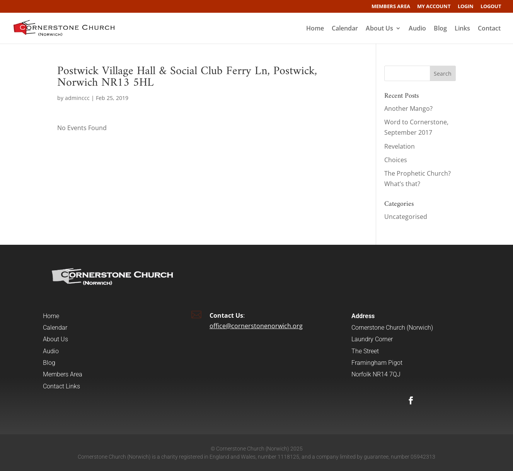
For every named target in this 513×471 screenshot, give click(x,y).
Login (466, 7)
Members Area (391, 7)
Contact (489, 28)
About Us (379, 28)
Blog (440, 28)
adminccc (77, 98)
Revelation (399, 146)
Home (315, 28)
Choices (395, 160)
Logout (491, 7)
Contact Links (61, 386)
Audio (417, 28)
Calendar (345, 28)
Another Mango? (408, 108)
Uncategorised (405, 216)
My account (434, 7)
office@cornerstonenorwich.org (256, 326)
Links (462, 28)
